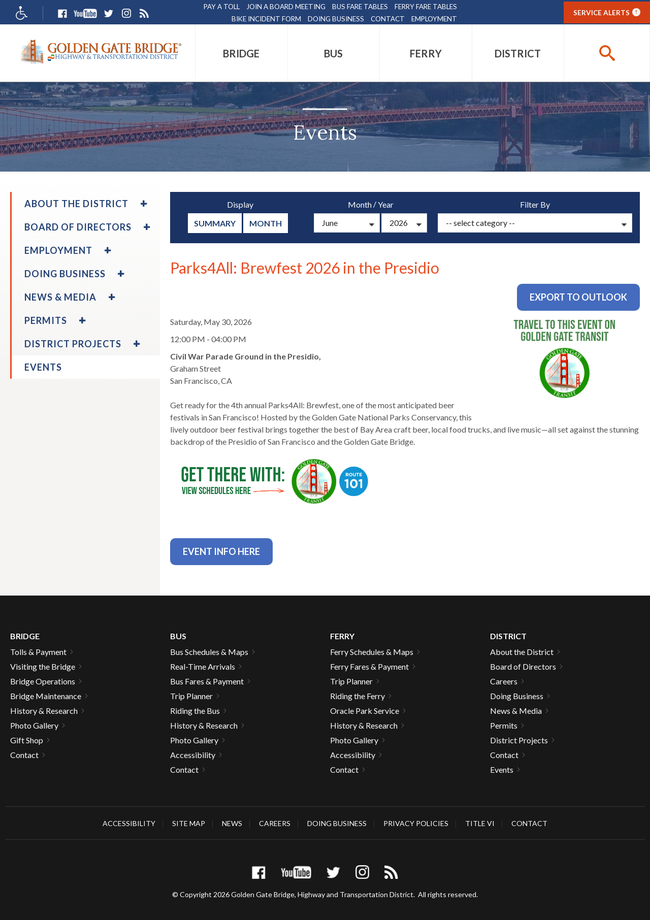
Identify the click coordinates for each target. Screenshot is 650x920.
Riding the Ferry (357, 696)
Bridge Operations (42, 681)
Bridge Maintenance (45, 696)
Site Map (188, 823)
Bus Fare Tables (360, 7)
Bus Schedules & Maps (209, 651)
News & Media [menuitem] (60, 297)
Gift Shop (26, 740)
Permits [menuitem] (45, 320)
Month (265, 223)
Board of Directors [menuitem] (78, 227)
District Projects (519, 740)
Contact (388, 19)
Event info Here (221, 551)
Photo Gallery (34, 725)
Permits (503, 725)
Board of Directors (523, 666)
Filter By (535, 204)
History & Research (44, 710)
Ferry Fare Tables (426, 7)
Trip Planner (191, 696)
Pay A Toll (222, 7)
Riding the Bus (195, 710)
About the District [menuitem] (76, 203)
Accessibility (192, 755)
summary (215, 223)
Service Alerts (606, 12)
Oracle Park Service (364, 710)
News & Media (516, 710)
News (232, 823)
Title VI (480, 823)
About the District (522, 651)
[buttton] (607, 53)
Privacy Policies (415, 823)
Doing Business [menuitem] (65, 273)
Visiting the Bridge (42, 666)
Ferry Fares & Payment (369, 666)
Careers (503, 681)
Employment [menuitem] (58, 250)
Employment (434, 19)
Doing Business (336, 19)
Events (501, 769)
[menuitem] (241, 53)
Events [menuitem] (43, 367)
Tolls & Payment (38, 651)
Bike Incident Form (266, 19)
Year (386, 204)
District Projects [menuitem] (72, 343)
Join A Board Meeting (286, 7)
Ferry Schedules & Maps (371, 651)
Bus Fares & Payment (207, 681)
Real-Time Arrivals (202, 666)
